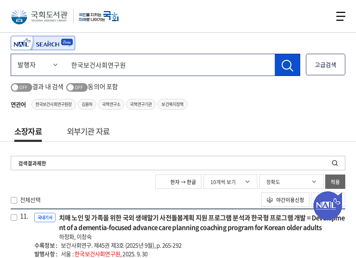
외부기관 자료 (88, 131)
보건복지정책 (172, 104)
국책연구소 (111, 104)
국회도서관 (39, 16)
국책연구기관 (141, 104)
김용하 (87, 104)
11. (24, 216)
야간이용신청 (285, 199)
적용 (335, 181)
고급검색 (325, 64)
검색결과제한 (32, 163)
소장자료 (28, 131)
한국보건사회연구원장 (53, 104)
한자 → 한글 (178, 181)
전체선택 (30, 199)
